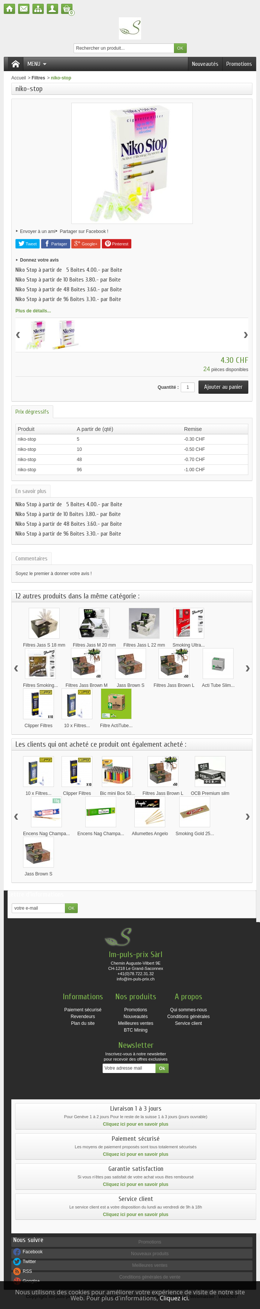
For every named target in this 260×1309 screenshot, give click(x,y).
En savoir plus (30, 491)
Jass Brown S (130, 685)
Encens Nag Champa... (46, 833)
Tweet (27, 243)
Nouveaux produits (150, 1253)
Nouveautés (205, 64)
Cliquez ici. (174, 1298)
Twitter (29, 1261)
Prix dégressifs (32, 411)
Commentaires (31, 558)
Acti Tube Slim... (218, 685)
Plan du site (83, 1023)
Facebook (33, 1251)
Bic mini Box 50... (117, 793)
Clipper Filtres (38, 725)
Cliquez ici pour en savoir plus (135, 1124)
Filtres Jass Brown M (87, 685)
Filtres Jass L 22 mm (144, 645)
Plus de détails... (33, 311)
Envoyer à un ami (37, 231)
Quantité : (168, 387)
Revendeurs (83, 1016)
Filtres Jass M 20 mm (94, 645)
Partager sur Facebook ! (84, 231)
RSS (27, 1271)
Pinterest (116, 243)
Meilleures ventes (135, 1023)
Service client (188, 1023)
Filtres (38, 78)
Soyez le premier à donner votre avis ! (53, 573)
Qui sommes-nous (188, 1009)
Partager (55, 243)
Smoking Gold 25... (194, 833)
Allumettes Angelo (150, 833)
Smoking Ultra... (188, 645)
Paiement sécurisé (83, 1009)
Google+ (85, 243)
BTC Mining (136, 1030)
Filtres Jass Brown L (174, 685)
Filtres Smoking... (40, 685)
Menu (37, 64)
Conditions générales (188, 1016)
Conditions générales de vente (149, 1277)
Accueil (18, 78)
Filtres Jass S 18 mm (44, 645)
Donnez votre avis (39, 260)
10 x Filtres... (77, 725)
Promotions (239, 64)
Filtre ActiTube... (116, 725)
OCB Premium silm (210, 793)
